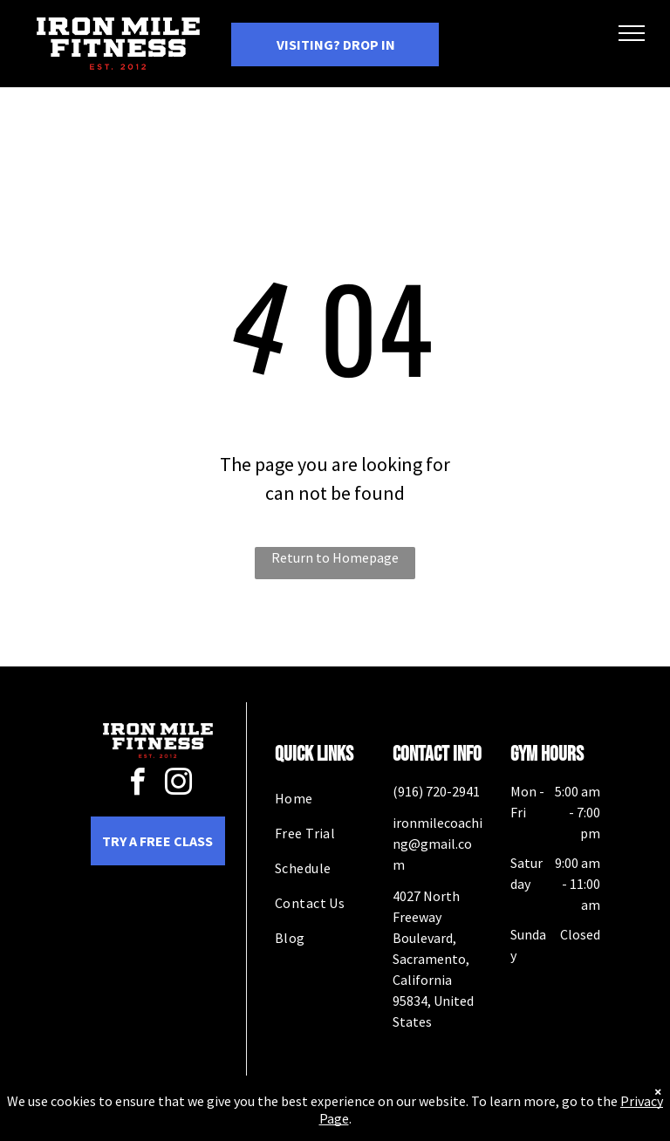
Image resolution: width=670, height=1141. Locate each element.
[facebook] (137, 785)
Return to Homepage (335, 557)
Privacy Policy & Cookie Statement (226, 1127)
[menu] (631, 33)
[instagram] (178, 785)
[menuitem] (337, 798)
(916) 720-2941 (436, 791)
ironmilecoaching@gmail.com (437, 843)
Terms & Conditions (479, 1127)
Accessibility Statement (370, 1127)
